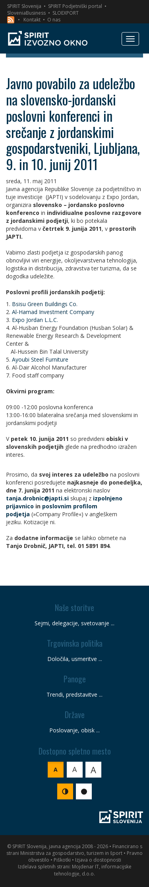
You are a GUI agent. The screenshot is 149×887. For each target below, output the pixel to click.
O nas (53, 19)
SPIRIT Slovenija (24, 6)
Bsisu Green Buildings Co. (44, 304)
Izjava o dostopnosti (98, 859)
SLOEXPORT (65, 13)
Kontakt (32, 19)
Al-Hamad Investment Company (53, 312)
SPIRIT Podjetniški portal (75, 6)
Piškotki (62, 859)
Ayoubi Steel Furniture (40, 359)
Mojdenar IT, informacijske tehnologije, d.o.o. (93, 870)
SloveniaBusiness (26, 13)
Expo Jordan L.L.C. (35, 320)
